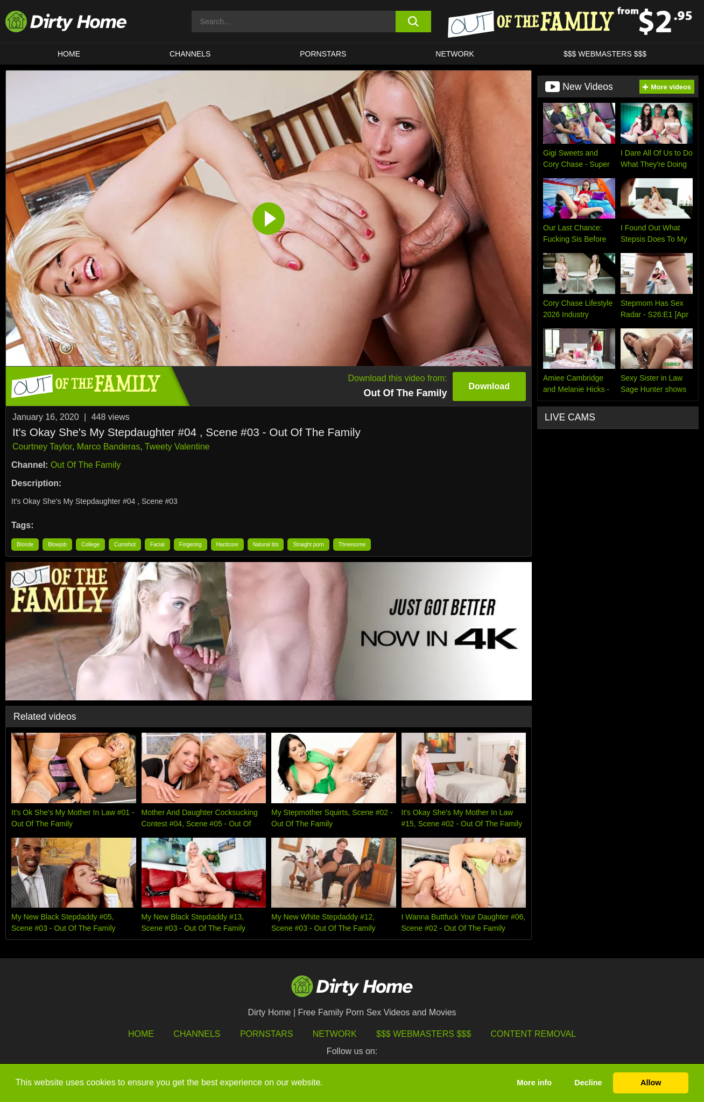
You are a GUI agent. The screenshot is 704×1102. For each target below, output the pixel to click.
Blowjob (57, 545)
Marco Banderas (108, 446)
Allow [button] (650, 1082)
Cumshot (125, 545)
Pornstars (323, 54)
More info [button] (534, 1082)
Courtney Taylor (42, 446)
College (90, 545)
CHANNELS (190, 54)
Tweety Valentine (177, 446)
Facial (157, 545)
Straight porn (308, 545)
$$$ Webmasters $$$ (423, 1033)
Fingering (190, 545)
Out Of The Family (86, 464)
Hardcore (227, 545)
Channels (196, 1033)
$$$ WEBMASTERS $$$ (605, 54)
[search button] (414, 21)
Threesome (352, 545)
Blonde (25, 545)
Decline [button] (588, 1082)
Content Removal (533, 1033)
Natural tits (266, 545)
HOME (69, 54)
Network (454, 54)
